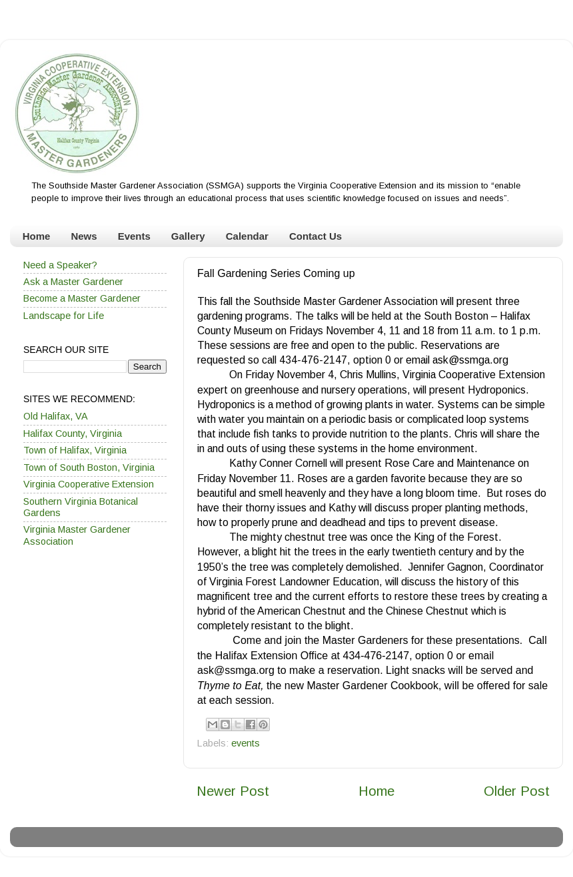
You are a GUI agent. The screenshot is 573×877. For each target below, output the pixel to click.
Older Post (517, 791)
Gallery (188, 236)
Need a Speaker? (60, 265)
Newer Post (233, 791)
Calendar (247, 236)
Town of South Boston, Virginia (89, 467)
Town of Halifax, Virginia (75, 450)
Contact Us (315, 236)
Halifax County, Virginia (72, 433)
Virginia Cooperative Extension (88, 484)
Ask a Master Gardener (73, 281)
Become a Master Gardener (82, 298)
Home (37, 236)
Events (134, 236)
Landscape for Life (63, 315)
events (245, 743)
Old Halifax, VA (55, 416)
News (84, 236)
